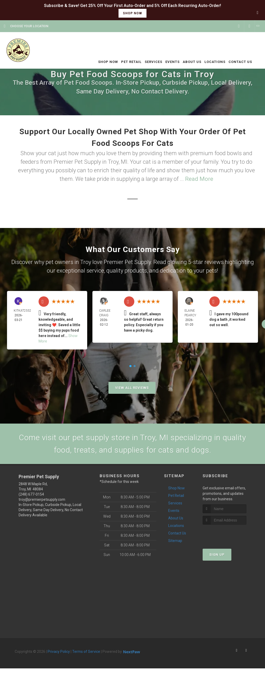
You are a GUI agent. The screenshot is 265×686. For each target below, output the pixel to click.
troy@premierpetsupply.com (42, 499)
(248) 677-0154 (31, 494)
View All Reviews (132, 388)
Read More (199, 179)
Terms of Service (86, 651)
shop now (132, 13)
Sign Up (217, 554)
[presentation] (230, 534)
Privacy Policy (59, 651)
